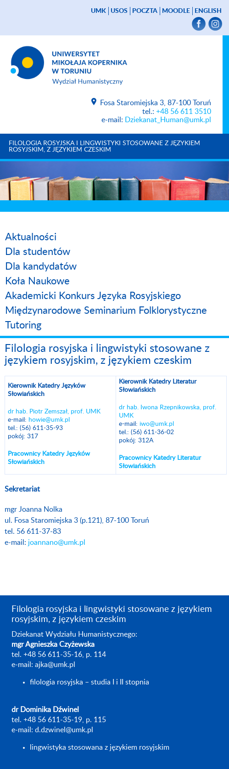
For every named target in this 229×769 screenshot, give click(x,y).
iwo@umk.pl (157, 424)
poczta (144, 11)
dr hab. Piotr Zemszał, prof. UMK (54, 411)
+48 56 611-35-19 (52, 720)
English (208, 11)
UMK (98, 11)
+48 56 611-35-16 (52, 654)
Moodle (176, 11)
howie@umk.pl (49, 420)
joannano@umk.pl (56, 542)
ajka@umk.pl (55, 664)
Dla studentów (37, 252)
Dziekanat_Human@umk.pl (168, 120)
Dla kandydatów (41, 266)
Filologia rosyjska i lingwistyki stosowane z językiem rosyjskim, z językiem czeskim (104, 146)
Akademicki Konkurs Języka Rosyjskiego (93, 296)
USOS (119, 11)
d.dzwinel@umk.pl (64, 730)
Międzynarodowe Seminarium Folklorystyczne (106, 310)
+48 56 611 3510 (183, 111)
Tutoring (23, 325)
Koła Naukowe (37, 281)
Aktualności (30, 237)
